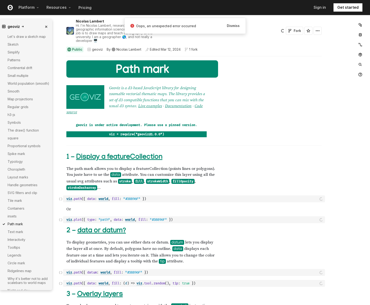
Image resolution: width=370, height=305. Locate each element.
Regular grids (18, 107)
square (13, 138)
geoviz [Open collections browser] (95, 49)
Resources (58, 7)
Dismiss (233, 26)
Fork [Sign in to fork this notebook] (294, 31)
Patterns (14, 60)
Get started (348, 7)
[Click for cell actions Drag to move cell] (60, 186)
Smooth (13, 91)
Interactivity (16, 240)
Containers (16, 208)
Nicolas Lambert (90, 21)
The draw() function (23, 130)
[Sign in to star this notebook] (308, 31)
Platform (28, 7)
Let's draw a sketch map (27, 37)
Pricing (84, 7)
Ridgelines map (20, 271)
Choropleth (16, 169)
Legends (14, 255)
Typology (15, 161)
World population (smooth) (28, 83)
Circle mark (16, 263)
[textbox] (194, 186)
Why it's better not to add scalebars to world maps (28, 281)
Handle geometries (22, 185)
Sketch (13, 44)
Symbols (14, 122)
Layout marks (18, 177)
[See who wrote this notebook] (124, 49)
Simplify (14, 52)
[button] (61, 58)
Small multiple (18, 76)
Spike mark (16, 154)
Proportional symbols (24, 146)
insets (12, 216)
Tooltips (14, 247)
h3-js (11, 115)
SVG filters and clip (22, 193)
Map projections (20, 99)
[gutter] (36, 292)
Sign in (320, 7)
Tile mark (15, 201)
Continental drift (20, 68)
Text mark (15, 232)
